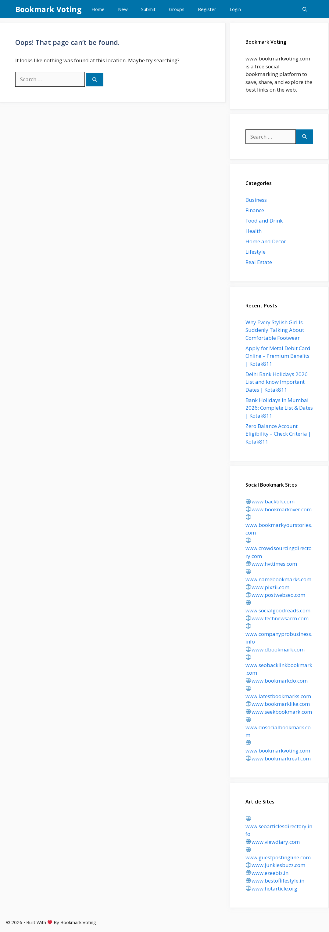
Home (98, 9)
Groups (176, 9)
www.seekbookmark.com (279, 711)
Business (256, 199)
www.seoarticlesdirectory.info (278, 826)
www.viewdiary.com (272, 841)
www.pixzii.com (267, 587)
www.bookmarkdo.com (276, 680)
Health (253, 230)
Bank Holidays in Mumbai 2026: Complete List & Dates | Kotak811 (279, 408)
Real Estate (258, 262)
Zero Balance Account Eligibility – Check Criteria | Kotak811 (278, 433)
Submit (148, 9)
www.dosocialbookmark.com (278, 727)
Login (235, 9)
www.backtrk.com (270, 501)
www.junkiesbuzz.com (275, 865)
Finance (254, 210)
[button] (305, 9)
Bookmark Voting (48, 9)
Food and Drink (264, 220)
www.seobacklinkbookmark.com (278, 665)
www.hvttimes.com (271, 563)
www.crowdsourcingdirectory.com (278, 548)
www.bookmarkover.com (278, 509)
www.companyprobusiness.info (278, 634)
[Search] (94, 79)
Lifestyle (255, 251)
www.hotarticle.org (271, 888)
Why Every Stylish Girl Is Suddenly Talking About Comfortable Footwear (274, 330)
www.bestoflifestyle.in (275, 880)
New (123, 9)
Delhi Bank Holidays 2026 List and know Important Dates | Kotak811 (276, 382)
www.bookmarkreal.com (278, 758)
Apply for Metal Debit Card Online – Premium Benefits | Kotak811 (277, 356)
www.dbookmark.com (275, 649)
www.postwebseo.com (275, 594)
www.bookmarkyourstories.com (278, 525)
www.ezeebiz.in (267, 872)
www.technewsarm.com (277, 618)
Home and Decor (265, 241)
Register (207, 9)
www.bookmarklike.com (277, 703)
